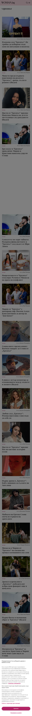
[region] (16, 687)
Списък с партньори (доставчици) (11, 703)
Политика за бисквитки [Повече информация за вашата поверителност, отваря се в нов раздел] (14, 683)
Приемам (16, 708)
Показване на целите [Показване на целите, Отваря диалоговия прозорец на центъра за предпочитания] (16, 712)
